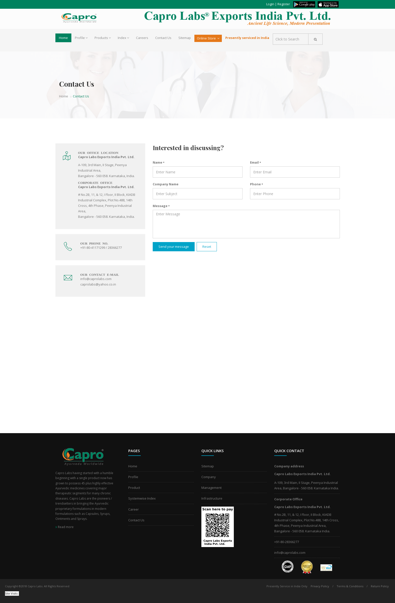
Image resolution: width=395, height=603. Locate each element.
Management (211, 487)
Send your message (173, 246)
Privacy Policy (320, 586)
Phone (256, 184)
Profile (81, 37)
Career (133, 509)
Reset (206, 246)
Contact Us (163, 37)
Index (123, 37)
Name (158, 162)
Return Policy (380, 586)
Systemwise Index (142, 498)
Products (103, 37)
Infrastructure (211, 498)
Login (270, 4)
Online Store (208, 38)
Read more (64, 527)
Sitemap (184, 37)
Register (283, 4)
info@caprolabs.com (289, 552)
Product (134, 487)
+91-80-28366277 (286, 542)
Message (161, 206)
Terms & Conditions (350, 586)
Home (63, 37)
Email (255, 162)
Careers (142, 37)
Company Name (165, 184)
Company (208, 477)
